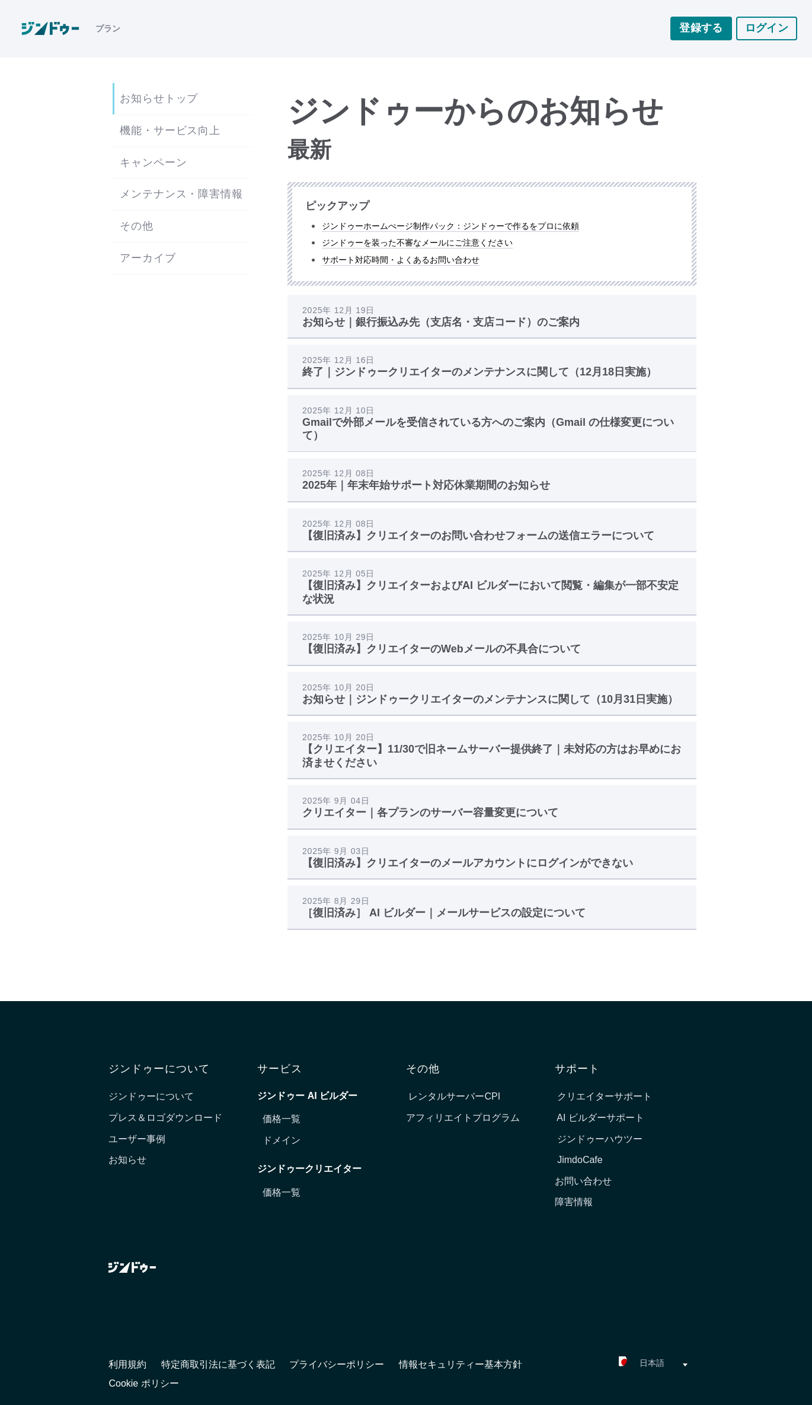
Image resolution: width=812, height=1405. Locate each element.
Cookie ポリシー (143, 1383)
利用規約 (128, 1364)
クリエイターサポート (603, 1096)
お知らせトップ (159, 98)
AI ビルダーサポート (599, 1118)
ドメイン (281, 1140)
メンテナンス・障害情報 (181, 194)
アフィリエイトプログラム (463, 1118)
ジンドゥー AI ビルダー (307, 1096)
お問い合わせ (583, 1181)
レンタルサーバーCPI (453, 1096)
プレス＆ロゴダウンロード (165, 1118)
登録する (701, 29)
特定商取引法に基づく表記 (219, 1364)
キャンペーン (153, 162)
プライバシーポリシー (337, 1364)
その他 (137, 226)
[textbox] (621, 1365)
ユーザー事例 (136, 1139)
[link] (56, 29)
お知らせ (127, 1160)
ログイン (766, 29)
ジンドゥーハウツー (598, 1139)
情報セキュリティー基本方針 (460, 1364)
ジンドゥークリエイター (309, 1169)
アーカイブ (148, 258)
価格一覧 (281, 1119)
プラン (108, 29)
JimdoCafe (579, 1160)
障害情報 (574, 1202)
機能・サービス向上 (170, 130)
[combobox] (621, 1364)
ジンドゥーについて (151, 1096)
